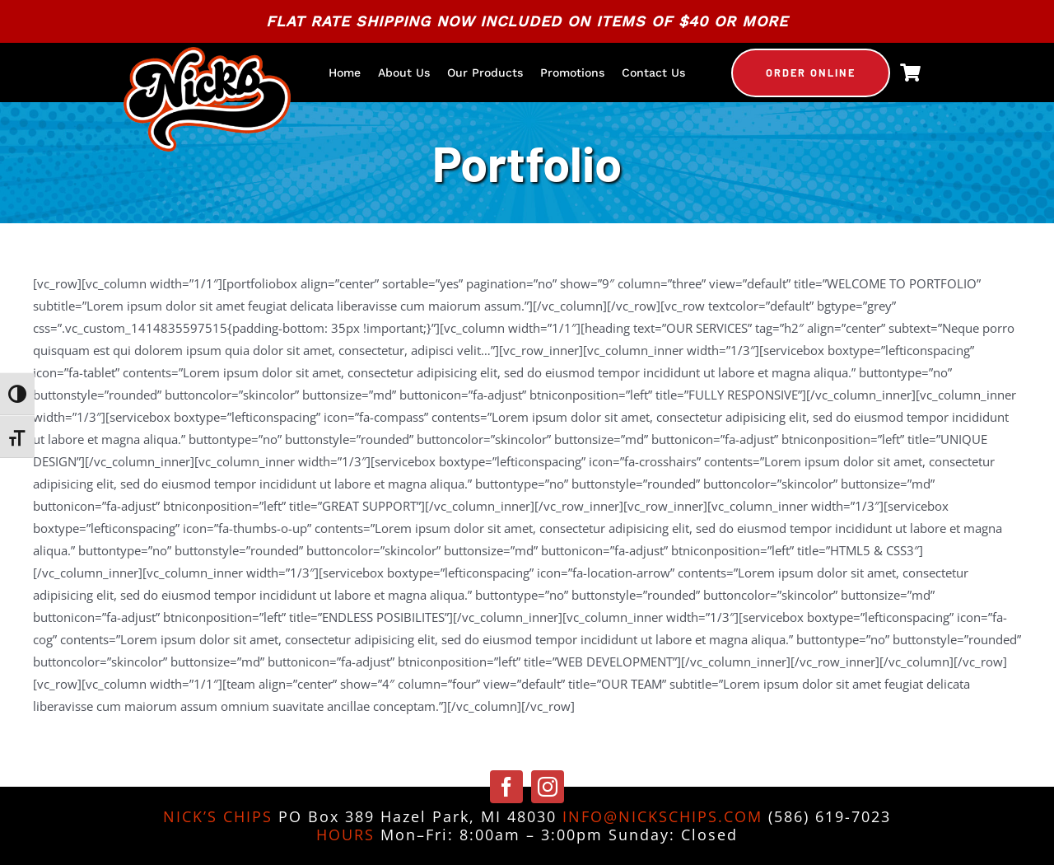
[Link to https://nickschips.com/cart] (910, 72)
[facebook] (506, 786)
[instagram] (547, 786)
